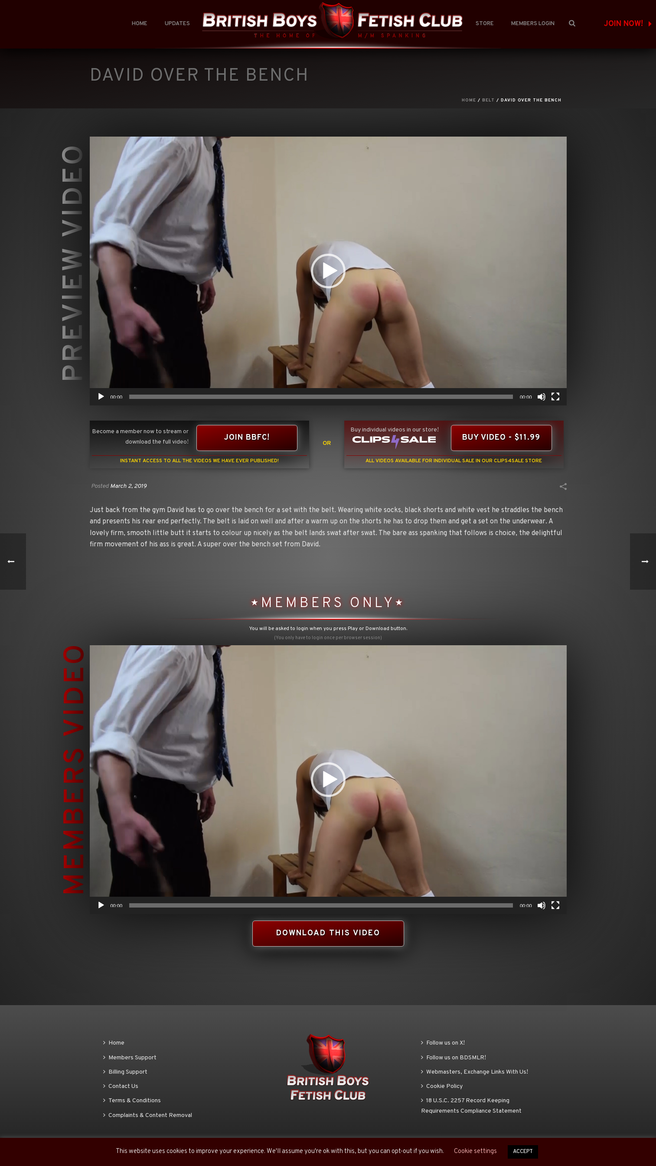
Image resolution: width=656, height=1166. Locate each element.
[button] (328, 271)
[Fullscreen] (555, 396)
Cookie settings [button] (475, 1151)
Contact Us (120, 1086)
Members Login (533, 23)
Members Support (130, 1057)
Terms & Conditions (132, 1100)
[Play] (101, 396)
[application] (328, 271)
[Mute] (541, 396)
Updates (177, 23)
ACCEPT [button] (523, 1151)
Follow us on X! (443, 1043)
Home (139, 23)
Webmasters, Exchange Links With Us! (474, 1072)
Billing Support (125, 1072)
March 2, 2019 (128, 486)
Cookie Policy (442, 1086)
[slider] (321, 397)
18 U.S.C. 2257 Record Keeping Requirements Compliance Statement (471, 1105)
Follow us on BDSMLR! (453, 1057)
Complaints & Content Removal (147, 1115)
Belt (488, 100)
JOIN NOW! (628, 24)
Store (485, 23)
